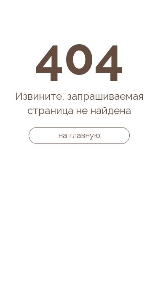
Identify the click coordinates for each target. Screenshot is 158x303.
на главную (79, 135)
